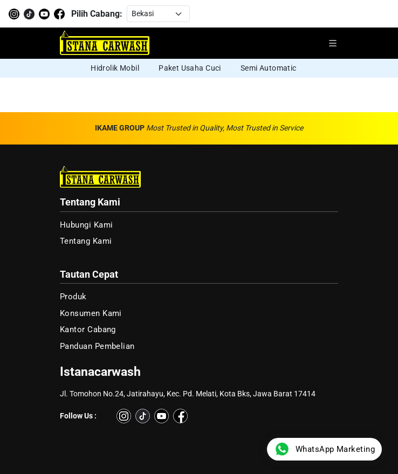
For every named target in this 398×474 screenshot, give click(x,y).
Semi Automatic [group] (269, 68)
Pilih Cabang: (96, 14)
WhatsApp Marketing (324, 449)
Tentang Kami (86, 241)
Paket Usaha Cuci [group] (190, 68)
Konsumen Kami (91, 313)
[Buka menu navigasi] (332, 43)
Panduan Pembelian (97, 346)
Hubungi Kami (86, 225)
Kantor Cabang (88, 329)
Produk (73, 296)
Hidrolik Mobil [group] (115, 68)
